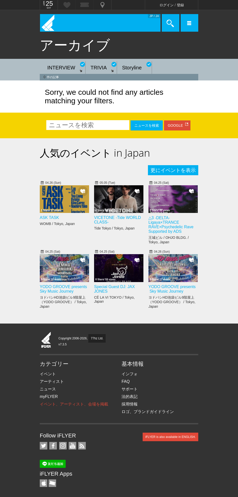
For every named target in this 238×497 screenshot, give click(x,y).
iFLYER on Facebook (53, 445)
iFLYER (46, 340)
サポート (130, 389)
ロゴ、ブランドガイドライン (148, 412)
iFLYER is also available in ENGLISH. (170, 437)
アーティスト (52, 381)
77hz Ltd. (97, 338)
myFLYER (49, 396)
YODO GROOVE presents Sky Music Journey (63, 289)
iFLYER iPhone (43, 483)
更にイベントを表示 (173, 170)
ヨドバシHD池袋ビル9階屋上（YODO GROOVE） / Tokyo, (63, 301)
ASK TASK (49, 217)
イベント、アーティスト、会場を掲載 (74, 404)
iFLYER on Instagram (63, 445)
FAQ (126, 381)
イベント (48, 374)
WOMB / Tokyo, (57, 224)
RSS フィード (82, 445)
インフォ (130, 374)
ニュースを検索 (146, 125)
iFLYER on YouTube (72, 445)
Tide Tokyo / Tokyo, (114, 228)
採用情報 (130, 404)
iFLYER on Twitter (43, 445)
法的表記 (130, 396)
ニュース (48, 389)
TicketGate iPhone (52, 483)
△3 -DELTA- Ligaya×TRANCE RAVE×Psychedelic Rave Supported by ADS (170, 225)
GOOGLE (175, 125)
